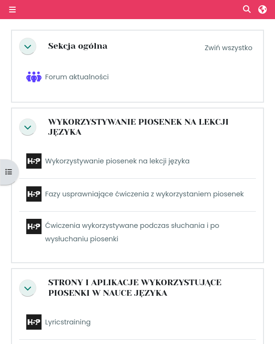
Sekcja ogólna (77, 46)
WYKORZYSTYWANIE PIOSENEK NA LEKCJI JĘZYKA (138, 127)
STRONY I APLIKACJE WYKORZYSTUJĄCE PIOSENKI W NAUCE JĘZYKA (135, 288)
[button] (247, 10)
